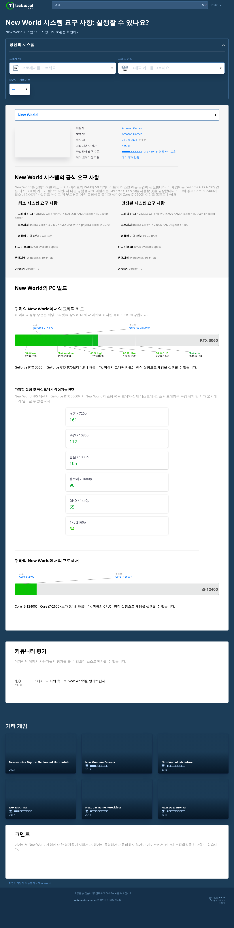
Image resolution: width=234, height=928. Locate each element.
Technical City (19, 6)
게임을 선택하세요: (215, 115)
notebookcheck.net (85, 900)
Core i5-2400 (26, 576)
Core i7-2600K (123, 576)
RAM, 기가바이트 (19, 79)
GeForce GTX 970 (139, 327)
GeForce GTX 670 (43, 327)
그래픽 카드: (125, 58)
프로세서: (15, 58)
